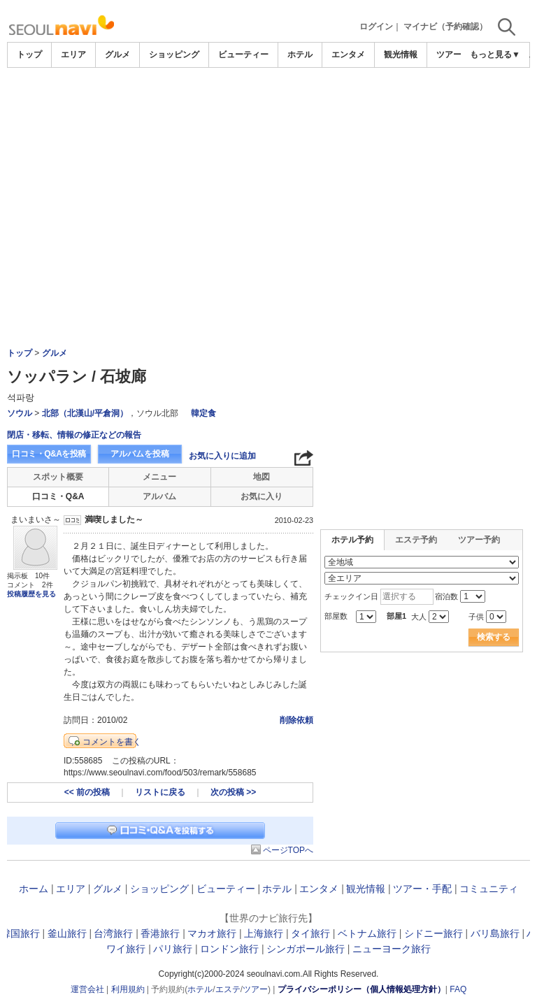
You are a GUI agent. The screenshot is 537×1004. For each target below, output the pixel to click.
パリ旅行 (172, 948)
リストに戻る (160, 792)
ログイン (376, 26)
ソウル (19, 413)
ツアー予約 (479, 540)
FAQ (458, 989)
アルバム (159, 496)
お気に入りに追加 (222, 456)
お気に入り (261, 496)
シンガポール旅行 (305, 948)
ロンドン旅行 (229, 948)
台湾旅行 (113, 933)
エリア (73, 54)
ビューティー (243, 54)
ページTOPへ (288, 850)
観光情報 (400, 54)
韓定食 (203, 413)
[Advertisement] (268, 173)
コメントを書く (112, 742)
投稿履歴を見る (31, 594)
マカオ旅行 (211, 933)
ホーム (33, 888)
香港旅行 (160, 933)
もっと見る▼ (495, 54)
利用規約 (128, 989)
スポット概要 (58, 477)
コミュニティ (488, 888)
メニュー (159, 477)
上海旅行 (263, 933)
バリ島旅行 (495, 933)
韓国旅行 (20, 933)
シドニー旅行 (433, 933)
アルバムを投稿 (139, 454)
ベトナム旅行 (367, 933)
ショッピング (174, 54)
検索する (493, 637)
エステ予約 (416, 540)
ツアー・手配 (422, 888)
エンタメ (348, 54)
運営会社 (87, 989)
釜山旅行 (67, 933)
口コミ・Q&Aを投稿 (49, 454)
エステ (228, 989)
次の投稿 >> (233, 792)
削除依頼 (296, 720)
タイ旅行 (310, 933)
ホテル (300, 54)
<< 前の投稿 (87, 792)
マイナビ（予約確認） (445, 26)
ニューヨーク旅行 (391, 948)
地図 (261, 477)
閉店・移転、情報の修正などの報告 (74, 435)
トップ (29, 54)
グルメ (117, 54)
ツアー (255, 989)
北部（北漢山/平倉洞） (85, 413)
